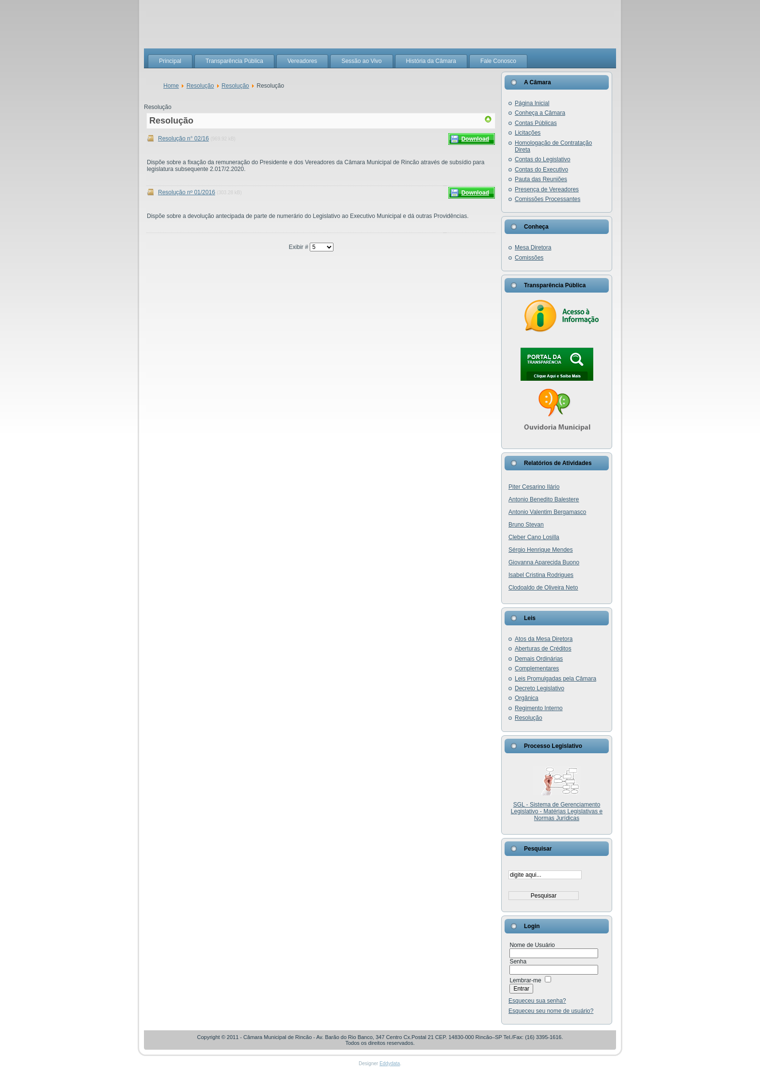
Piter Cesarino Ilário (533, 486)
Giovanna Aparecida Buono (543, 562)
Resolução (200, 85)
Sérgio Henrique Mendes (540, 549)
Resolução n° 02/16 (183, 138)
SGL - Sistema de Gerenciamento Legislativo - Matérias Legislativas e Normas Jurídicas (556, 811)
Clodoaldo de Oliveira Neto (543, 587)
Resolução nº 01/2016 (186, 192)
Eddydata (390, 1063)
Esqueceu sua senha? (537, 1000)
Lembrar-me (525, 980)
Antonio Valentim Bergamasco (547, 512)
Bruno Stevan (526, 524)
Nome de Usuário (531, 945)
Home (171, 85)
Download (475, 139)
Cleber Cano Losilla (533, 537)
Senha (517, 961)
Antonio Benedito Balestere (543, 499)
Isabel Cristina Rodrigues (540, 575)
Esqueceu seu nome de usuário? (550, 1011)
